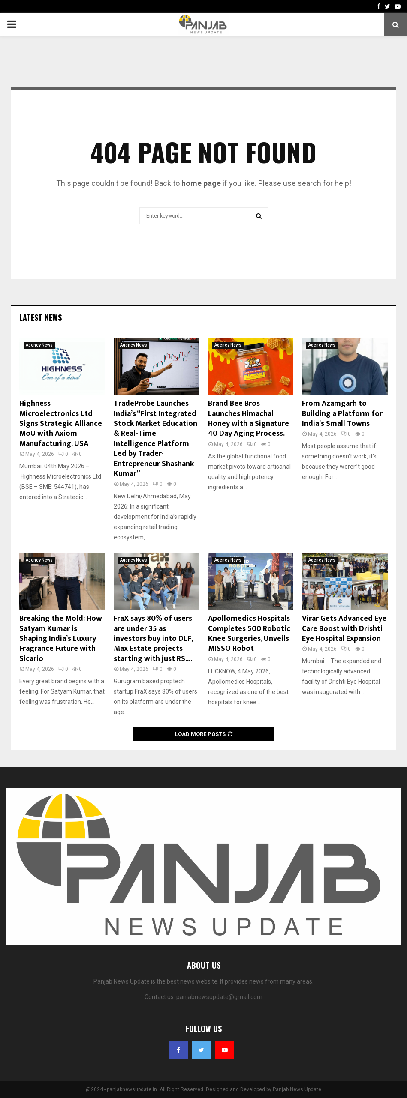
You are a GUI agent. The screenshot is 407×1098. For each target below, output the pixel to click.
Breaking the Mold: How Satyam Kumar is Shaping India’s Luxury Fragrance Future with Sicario (60, 638)
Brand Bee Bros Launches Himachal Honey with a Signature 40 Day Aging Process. (248, 418)
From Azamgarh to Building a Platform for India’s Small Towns (342, 413)
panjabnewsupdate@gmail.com (219, 996)
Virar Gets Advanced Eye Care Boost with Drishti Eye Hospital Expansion (344, 628)
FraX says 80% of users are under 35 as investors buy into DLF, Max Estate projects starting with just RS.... (153, 638)
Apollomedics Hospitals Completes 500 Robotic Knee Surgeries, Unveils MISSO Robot (249, 633)
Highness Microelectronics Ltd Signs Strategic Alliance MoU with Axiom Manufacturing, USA (60, 423)
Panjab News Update (297, 1089)
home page (201, 183)
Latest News (40, 317)
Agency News (39, 345)
